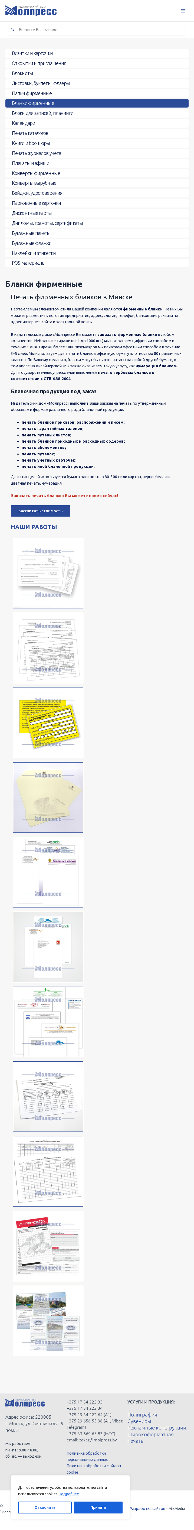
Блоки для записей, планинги (42, 113)
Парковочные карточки (36, 203)
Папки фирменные (32, 93)
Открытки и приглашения (39, 63)
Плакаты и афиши (31, 163)
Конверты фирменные (36, 173)
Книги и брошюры (31, 143)
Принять (98, 1507)
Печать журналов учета (36, 153)
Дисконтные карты (32, 213)
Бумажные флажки (32, 243)
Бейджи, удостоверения (37, 193)
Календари (23, 123)
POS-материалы (28, 262)
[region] (70, 1497)
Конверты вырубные (34, 183)
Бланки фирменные (33, 103)
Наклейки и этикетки (34, 253)
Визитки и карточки (32, 53)
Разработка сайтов (147, 1508)
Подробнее (69, 1494)
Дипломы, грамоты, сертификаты (47, 223)
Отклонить (45, 1507)
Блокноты (22, 73)
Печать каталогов (30, 133)
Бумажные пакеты (31, 233)
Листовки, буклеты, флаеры (41, 83)
